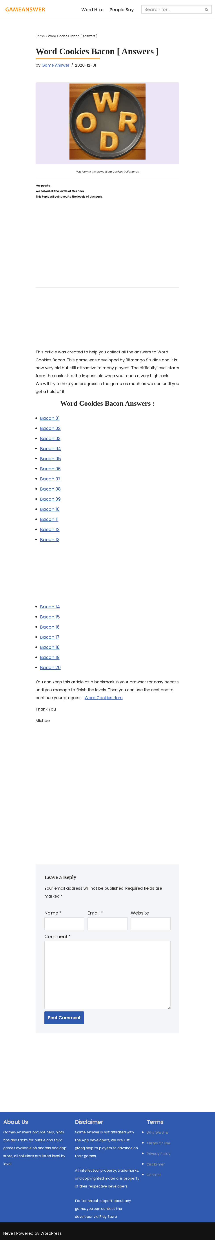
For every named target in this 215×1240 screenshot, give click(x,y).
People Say (122, 10)
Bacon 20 (50, 667)
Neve (8, 1233)
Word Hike (92, 10)
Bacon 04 (50, 448)
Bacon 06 (50, 469)
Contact (154, 1174)
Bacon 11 (49, 519)
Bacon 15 (50, 617)
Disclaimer (156, 1164)
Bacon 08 (50, 489)
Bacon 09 (50, 499)
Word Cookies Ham (104, 697)
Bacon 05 (50, 459)
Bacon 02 (50, 428)
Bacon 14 (50, 607)
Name (53, 913)
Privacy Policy (158, 1153)
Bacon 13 (49, 539)
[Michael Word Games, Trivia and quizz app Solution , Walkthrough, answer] (25, 9)
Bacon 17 (49, 637)
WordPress (51, 1233)
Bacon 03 (50, 438)
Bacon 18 (50, 647)
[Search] (171, 9)
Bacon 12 (50, 529)
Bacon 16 (50, 627)
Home (40, 36)
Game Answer (55, 65)
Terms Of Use (158, 1143)
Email (95, 913)
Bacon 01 (50, 418)
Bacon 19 (50, 657)
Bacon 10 (50, 509)
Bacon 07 (50, 479)
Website (140, 913)
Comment (57, 936)
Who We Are (157, 1132)
